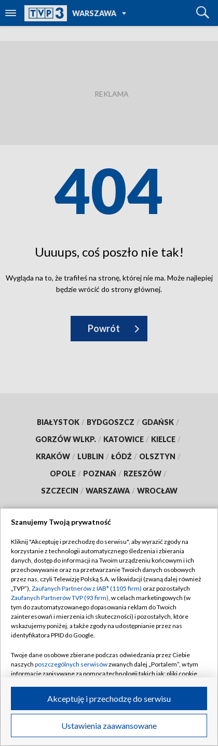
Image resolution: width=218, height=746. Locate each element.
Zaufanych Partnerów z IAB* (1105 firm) (87, 588)
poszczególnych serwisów (71, 664)
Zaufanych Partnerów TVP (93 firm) (59, 598)
